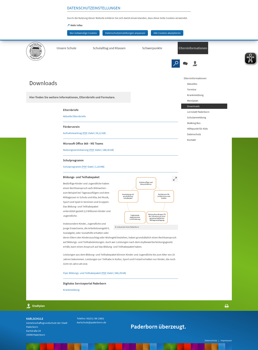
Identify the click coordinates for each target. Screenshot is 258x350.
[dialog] (129, 20)
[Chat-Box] (185, 63)
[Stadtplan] (195, 63)
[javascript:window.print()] (224, 306)
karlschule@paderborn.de (91, 322)
